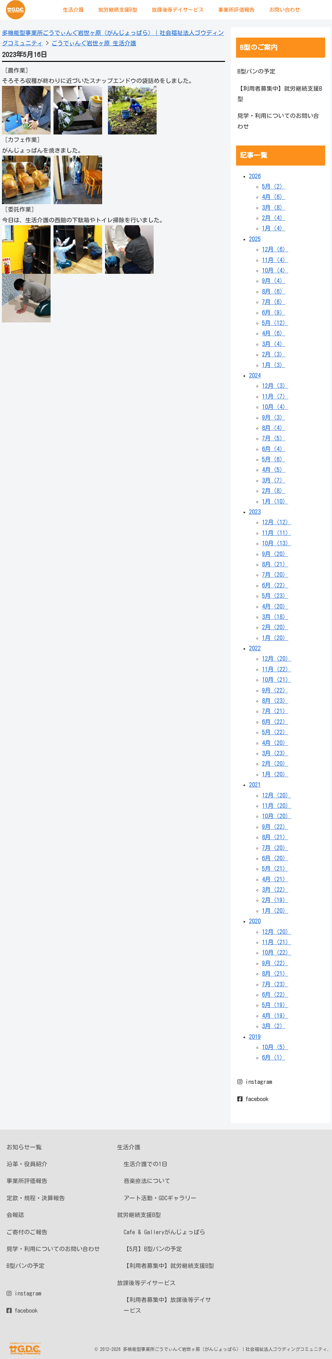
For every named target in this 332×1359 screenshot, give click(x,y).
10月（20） (276, 816)
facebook (252, 1099)
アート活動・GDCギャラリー (160, 1198)
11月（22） (276, 669)
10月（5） (275, 1047)
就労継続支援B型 (139, 1215)
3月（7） (273, 480)
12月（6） (275, 249)
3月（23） (275, 753)
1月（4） (273, 228)
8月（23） (275, 700)
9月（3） (273, 417)
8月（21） (275, 564)
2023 (255, 512)
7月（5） (273, 438)
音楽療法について (147, 1181)
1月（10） (275, 501)
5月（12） (275, 323)
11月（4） (275, 260)
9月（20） (275, 554)
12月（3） (275, 386)
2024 (255, 375)
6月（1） (273, 1057)
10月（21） (276, 679)
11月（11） (276, 533)
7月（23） (275, 984)
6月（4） (273, 449)
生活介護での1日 (145, 1164)
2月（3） (273, 354)
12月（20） (276, 658)
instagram (254, 1082)
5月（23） (275, 595)
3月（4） (273, 344)
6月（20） (275, 858)
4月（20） (275, 606)
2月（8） (273, 491)
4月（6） (273, 197)
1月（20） (275, 638)
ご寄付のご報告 (26, 1232)
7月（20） (275, 574)
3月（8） (273, 207)
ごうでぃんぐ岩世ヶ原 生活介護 (94, 43)
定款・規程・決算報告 (35, 1198)
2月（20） (275, 627)
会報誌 (15, 1215)
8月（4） (273, 428)
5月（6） (273, 459)
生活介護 (128, 1147)
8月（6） (273, 291)
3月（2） (273, 1026)
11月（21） (276, 942)
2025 (255, 239)
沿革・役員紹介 (26, 1164)
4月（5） (273, 469)
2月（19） (275, 900)
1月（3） (273, 365)
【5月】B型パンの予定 (153, 1249)
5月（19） (275, 1005)
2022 (255, 648)
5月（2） (273, 186)
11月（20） (276, 805)
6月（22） (275, 585)
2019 (255, 1037)
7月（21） (275, 711)
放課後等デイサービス (146, 1283)
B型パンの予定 (256, 71)
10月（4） (275, 270)
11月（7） (275, 396)
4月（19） (275, 1015)
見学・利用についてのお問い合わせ (278, 121)
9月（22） (275, 690)
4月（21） (275, 879)
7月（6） (273, 302)
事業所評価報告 (26, 1181)
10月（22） (276, 952)
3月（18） (275, 617)
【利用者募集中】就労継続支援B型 (279, 94)
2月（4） (273, 218)
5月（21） (275, 868)
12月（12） (276, 522)
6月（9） (273, 312)
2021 (255, 784)
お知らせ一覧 (24, 1147)
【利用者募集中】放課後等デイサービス (167, 1305)
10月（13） (276, 543)
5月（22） (275, 732)
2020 (255, 921)
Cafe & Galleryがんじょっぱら (164, 1232)
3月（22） (275, 889)
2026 (255, 176)
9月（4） (273, 281)
